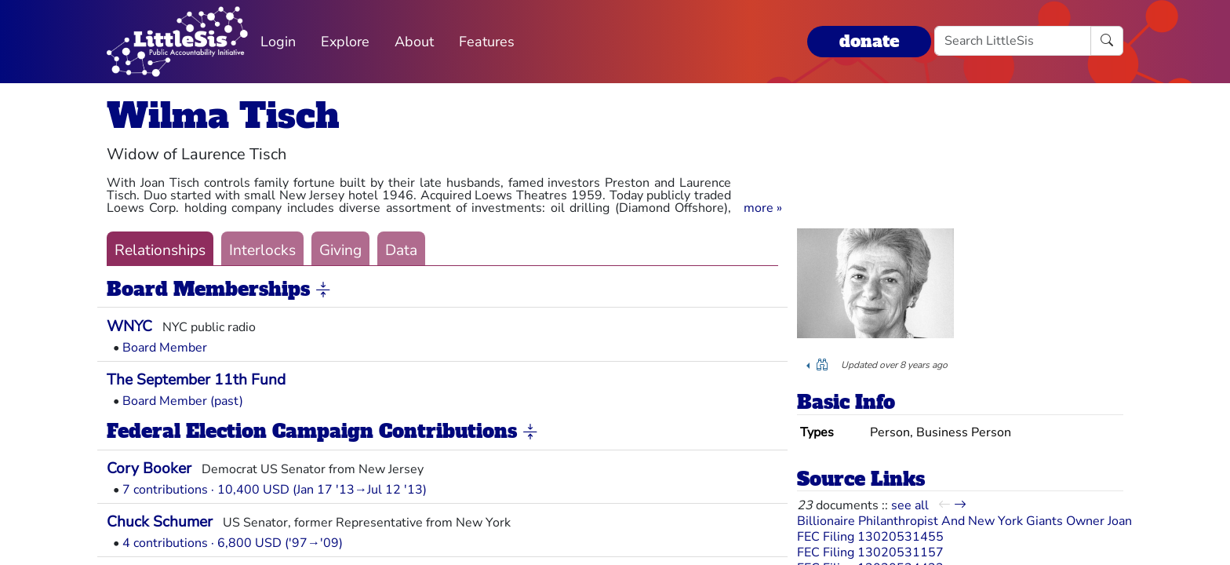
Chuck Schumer (160, 522)
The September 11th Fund (196, 380)
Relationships (160, 250)
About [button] (414, 41)
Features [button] (487, 41)
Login (278, 41)
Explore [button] (345, 41)
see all (910, 505)
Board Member (164, 347)
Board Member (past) (182, 401)
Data (401, 250)
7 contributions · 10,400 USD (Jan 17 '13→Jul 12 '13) (274, 489)
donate (869, 41)
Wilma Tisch (223, 116)
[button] (763, 208)
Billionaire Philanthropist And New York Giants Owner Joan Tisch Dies (995, 521)
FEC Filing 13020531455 (870, 536)
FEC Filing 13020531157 (870, 552)
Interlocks (262, 250)
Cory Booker (149, 468)
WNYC (129, 326)
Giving (340, 250)
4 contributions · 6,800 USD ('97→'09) (232, 543)
